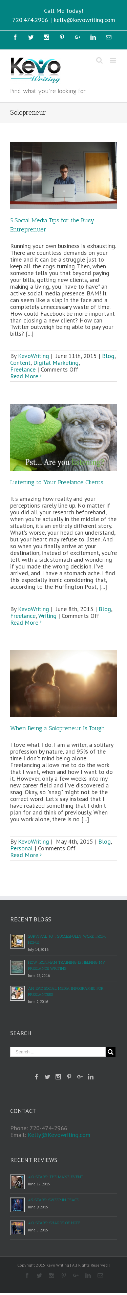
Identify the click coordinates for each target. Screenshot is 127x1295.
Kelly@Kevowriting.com (59, 1135)
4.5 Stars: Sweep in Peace (53, 1200)
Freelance (23, 369)
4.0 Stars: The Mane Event (55, 1177)
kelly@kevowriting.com (84, 20)
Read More (24, 376)
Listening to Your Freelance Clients (56, 482)
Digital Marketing (56, 362)
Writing (47, 616)
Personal (21, 848)
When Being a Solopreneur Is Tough (57, 728)
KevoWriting (33, 356)
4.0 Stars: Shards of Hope (54, 1223)
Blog (108, 356)
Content (20, 362)
